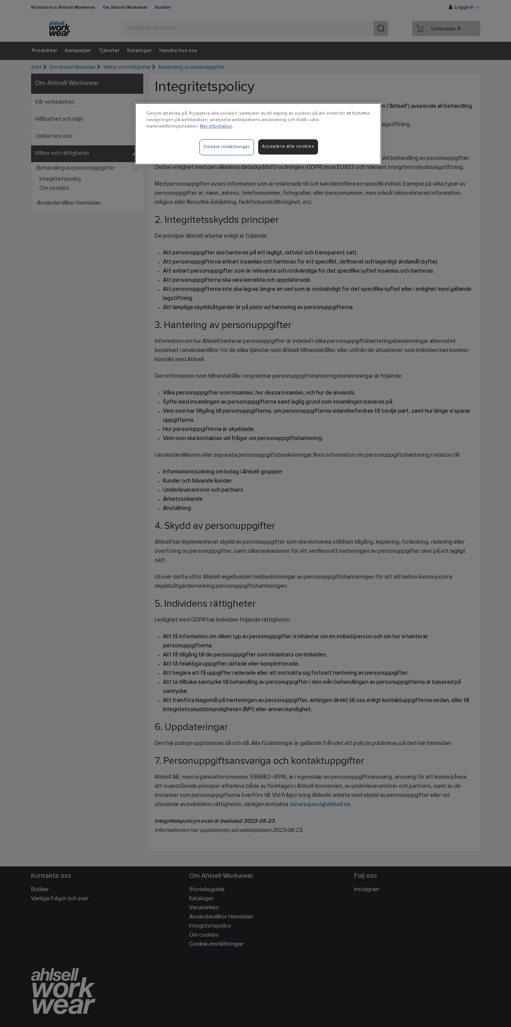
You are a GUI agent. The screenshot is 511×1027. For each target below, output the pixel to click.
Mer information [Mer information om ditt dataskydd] (216, 126)
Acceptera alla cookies (288, 146)
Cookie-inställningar (226, 147)
